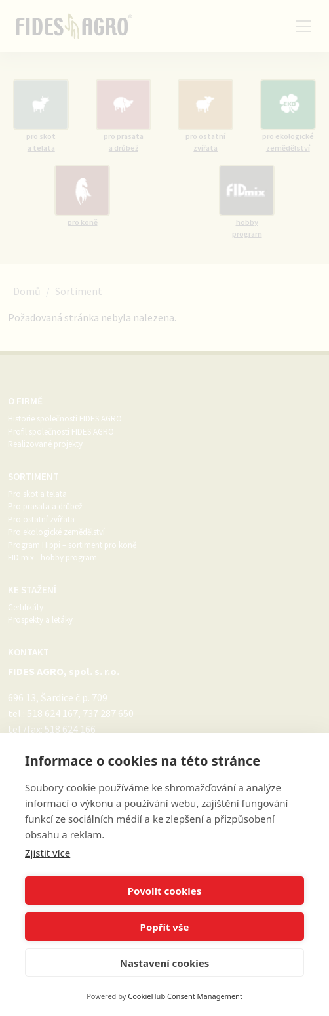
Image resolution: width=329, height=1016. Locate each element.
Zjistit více (47, 852)
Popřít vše (164, 926)
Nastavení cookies (165, 962)
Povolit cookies (164, 890)
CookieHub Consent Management (185, 996)
